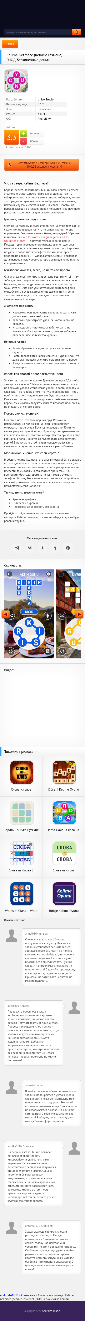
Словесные (44, 109)
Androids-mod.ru (51, 1311)
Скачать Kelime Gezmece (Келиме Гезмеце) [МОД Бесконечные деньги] (44, 164)
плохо (29, 141)
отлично (30, 133)
